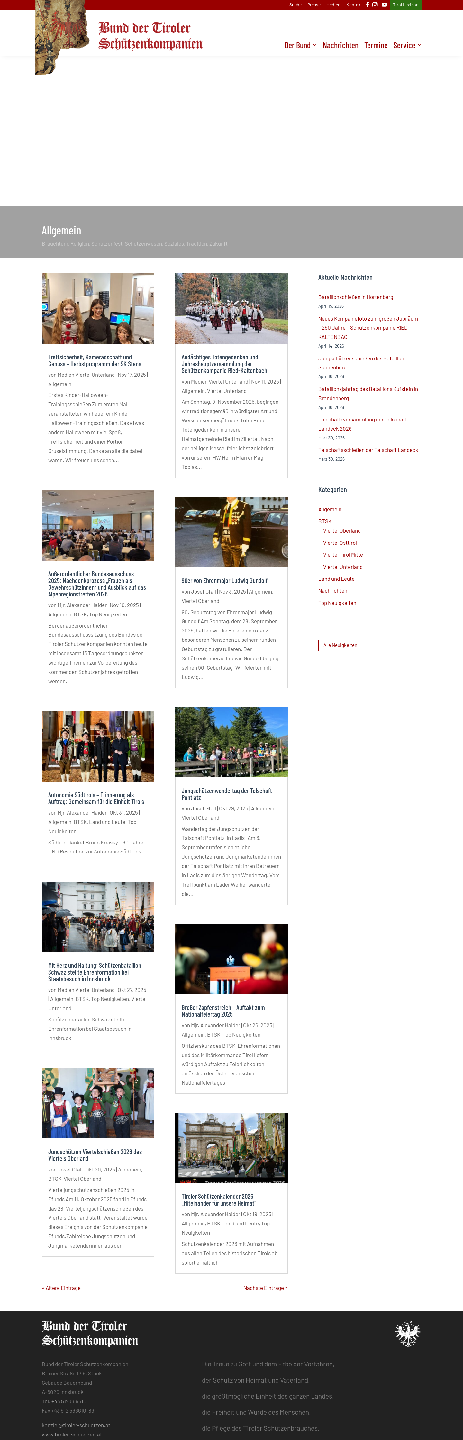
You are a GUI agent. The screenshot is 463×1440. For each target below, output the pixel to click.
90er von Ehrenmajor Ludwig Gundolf (225, 580)
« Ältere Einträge (61, 1288)
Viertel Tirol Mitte (343, 554)
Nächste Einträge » (265, 1288)
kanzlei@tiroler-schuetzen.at (76, 1425)
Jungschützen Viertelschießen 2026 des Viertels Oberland (95, 1154)
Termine (376, 46)
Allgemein (59, 384)
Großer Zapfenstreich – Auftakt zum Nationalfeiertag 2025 (223, 1010)
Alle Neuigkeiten (340, 645)
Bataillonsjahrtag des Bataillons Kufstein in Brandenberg (368, 393)
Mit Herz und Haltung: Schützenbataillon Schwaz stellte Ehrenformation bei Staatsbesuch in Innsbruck (94, 972)
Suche (295, 5)
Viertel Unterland (227, 390)
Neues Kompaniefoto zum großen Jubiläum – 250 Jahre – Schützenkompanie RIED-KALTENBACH (368, 327)
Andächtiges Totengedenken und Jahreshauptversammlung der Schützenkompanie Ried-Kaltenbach (224, 363)
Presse (314, 5)
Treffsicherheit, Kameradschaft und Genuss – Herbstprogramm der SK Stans (94, 360)
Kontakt (354, 5)
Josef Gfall (70, 1169)
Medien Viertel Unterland (86, 374)
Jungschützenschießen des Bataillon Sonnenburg (361, 363)
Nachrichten (341, 46)
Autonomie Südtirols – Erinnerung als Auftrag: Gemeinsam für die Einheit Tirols (96, 798)
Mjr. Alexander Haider (82, 605)
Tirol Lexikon (406, 5)
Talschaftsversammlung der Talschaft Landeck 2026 (362, 424)
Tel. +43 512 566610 (64, 1401)
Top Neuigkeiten (108, 614)
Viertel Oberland (82, 1178)
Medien (333, 5)
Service (404, 46)
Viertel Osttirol (340, 542)
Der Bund (298, 46)
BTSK (80, 614)
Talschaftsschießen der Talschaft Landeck (368, 449)
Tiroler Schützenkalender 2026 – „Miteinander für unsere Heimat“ (219, 1199)
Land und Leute (107, 821)
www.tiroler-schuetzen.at (72, 1434)
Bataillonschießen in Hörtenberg (355, 297)
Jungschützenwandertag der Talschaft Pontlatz (227, 793)
